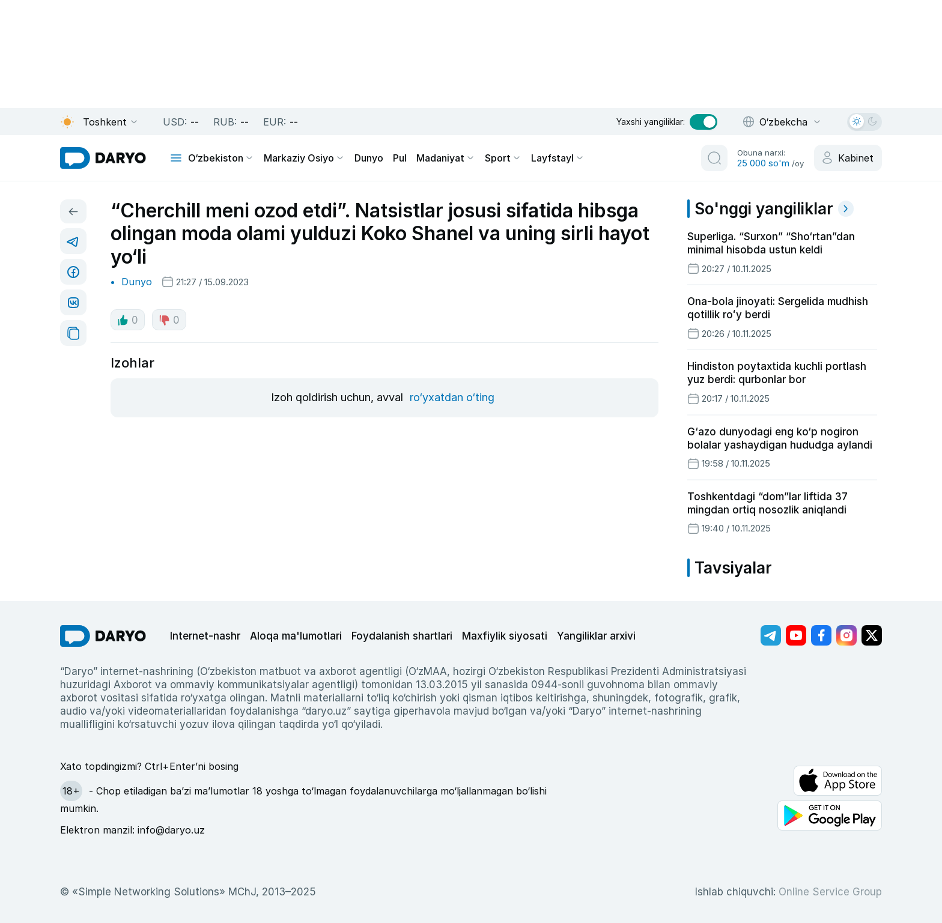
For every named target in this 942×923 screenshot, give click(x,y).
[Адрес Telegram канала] (771, 635)
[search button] (714, 158)
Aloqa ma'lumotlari (296, 636)
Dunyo (368, 158)
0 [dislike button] (169, 320)
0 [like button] (127, 320)
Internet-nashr (205, 636)
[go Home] (103, 636)
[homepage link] (103, 158)
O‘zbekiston (221, 158)
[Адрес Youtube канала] (796, 635)
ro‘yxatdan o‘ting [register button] (452, 397)
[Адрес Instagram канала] (846, 635)
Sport (503, 158)
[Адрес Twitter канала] (871, 635)
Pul (400, 158)
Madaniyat (445, 158)
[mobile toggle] (176, 158)
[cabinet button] (848, 158)
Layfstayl (558, 158)
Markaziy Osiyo (304, 158)
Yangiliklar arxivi (596, 636)
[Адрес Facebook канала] (821, 635)
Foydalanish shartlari (401, 636)
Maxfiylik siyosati (504, 636)
